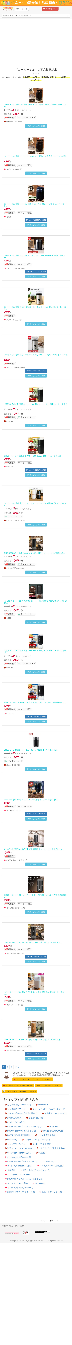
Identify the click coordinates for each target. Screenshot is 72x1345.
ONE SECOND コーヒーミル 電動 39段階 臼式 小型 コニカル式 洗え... (33, 945)
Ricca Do (9, 467)
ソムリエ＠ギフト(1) (15, 1109)
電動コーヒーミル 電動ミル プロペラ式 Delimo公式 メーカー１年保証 (32, 456)
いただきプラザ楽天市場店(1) (51, 1148)
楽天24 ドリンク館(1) (40, 1144)
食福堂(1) (10, 1170)
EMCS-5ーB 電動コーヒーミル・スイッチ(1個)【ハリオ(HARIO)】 (31, 751)
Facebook (54, 1221)
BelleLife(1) (49, 1161)
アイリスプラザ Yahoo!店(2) (50, 1166)
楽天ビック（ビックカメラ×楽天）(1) (47, 1109)
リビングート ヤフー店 (14, 1008)
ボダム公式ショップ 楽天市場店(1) (21, 1113)
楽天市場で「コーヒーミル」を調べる (18, 1085)
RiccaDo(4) (11, 1140)
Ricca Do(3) (39, 1183)
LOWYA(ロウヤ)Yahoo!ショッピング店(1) (24, 1179)
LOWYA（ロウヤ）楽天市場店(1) (20, 1131)
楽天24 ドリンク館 (13, 766)
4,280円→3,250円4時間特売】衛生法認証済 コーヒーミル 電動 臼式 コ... (33, 852)
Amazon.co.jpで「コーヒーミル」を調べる (19, 1091)
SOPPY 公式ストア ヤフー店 (16, 863)
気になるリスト (50, 9)
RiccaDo (9, 421)
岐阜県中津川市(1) (35, 1118)
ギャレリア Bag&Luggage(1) (18, 1166)
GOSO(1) (52, 1126)
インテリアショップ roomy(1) (36, 1140)
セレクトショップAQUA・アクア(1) (21, 1161)
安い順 (24, 9)
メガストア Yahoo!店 (14, 169)
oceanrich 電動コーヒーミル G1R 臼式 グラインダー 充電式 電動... (31, 802)
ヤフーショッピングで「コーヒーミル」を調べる (32, 1079)
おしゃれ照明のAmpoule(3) (18, 1157)
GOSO (8, 619)
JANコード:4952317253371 (36, 1057)
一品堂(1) (41, 1153)
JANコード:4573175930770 (36, 470)
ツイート (44, 1221)
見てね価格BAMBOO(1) (52, 1131)
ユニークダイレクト (13, 813)
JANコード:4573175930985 (36, 717)
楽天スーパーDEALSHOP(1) (18, 1148)
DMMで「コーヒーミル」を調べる (49, 1085)
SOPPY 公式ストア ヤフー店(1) (20, 1192)
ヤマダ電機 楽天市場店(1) (18, 1153)
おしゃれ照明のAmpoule (15, 569)
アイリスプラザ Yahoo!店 (15, 268)
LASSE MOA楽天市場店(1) (18, 1135)
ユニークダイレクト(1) (51, 1192)
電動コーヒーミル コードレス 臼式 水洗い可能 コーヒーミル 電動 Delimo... (34, 703)
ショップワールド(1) (15, 1144)
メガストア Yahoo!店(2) (16, 1183)
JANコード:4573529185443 (36, 816)
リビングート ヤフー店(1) (17, 1174)
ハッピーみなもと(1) (15, 1122)
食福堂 (8, 217)
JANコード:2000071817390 (36, 371)
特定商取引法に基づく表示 (13, 1226)
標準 (18, 9)
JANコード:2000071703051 (36, 220)
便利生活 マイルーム (14, 122)
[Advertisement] (21, 43)
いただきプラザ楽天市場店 (16, 521)
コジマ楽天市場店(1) (45, 1135)
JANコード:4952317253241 (36, 959)
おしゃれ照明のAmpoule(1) (18, 1105)
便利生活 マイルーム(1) (54, 1113)
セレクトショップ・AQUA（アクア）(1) (23, 1126)
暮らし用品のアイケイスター (16, 911)
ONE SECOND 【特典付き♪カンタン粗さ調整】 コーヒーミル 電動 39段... (34, 554)
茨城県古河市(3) (13, 1118)
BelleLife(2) (42, 1105)
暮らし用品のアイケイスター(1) (35, 1170)
